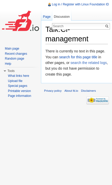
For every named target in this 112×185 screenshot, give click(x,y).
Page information (19, 96)
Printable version (19, 91)
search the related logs (88, 63)
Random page (14, 58)
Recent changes (16, 53)
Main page (12, 48)
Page (46, 16)
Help (8, 64)
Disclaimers (88, 90)
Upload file (15, 81)
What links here (18, 76)
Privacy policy (53, 90)
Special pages (17, 86)
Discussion (62, 16)
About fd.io (71, 90)
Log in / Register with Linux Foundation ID (80, 4)
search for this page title (78, 57)
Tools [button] (11, 71)
